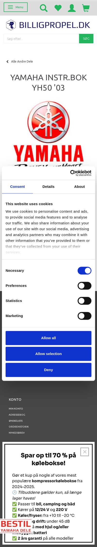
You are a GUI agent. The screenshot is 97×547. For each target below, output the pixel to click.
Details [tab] (48, 186)
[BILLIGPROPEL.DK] (48, 24)
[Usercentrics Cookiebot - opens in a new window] (70, 173)
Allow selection (48, 354)
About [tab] (79, 186)
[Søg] (86, 38)
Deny (48, 370)
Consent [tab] (17, 186)
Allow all (48, 338)
